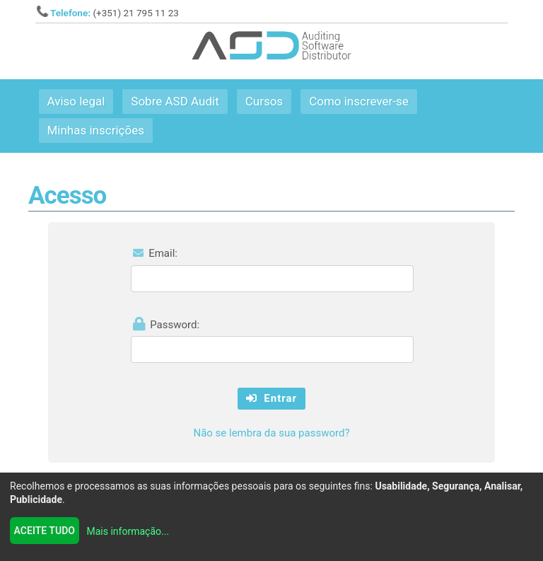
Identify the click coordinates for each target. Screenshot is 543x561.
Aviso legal (76, 101)
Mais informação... (128, 531)
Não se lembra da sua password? (271, 433)
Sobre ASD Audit (174, 101)
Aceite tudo (44, 530)
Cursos (264, 101)
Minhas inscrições (95, 130)
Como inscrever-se (359, 101)
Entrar (271, 398)
